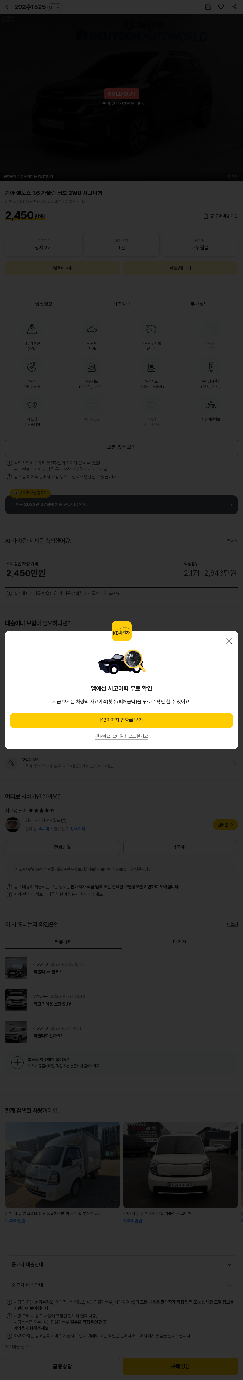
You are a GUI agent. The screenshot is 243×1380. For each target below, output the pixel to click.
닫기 (229, 641)
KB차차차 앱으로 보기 (121, 720)
